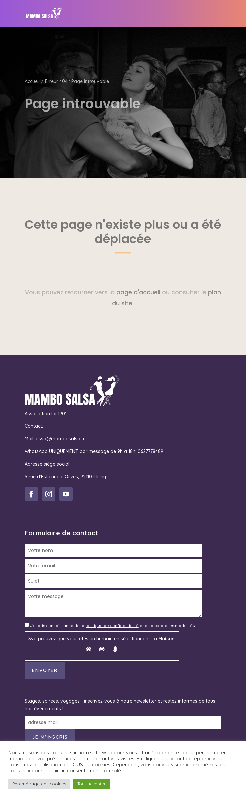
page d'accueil (138, 292)
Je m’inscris (50, 737)
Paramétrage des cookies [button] (39, 783)
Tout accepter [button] (91, 783)
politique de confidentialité (112, 625)
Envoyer (45, 670)
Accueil (32, 81)
